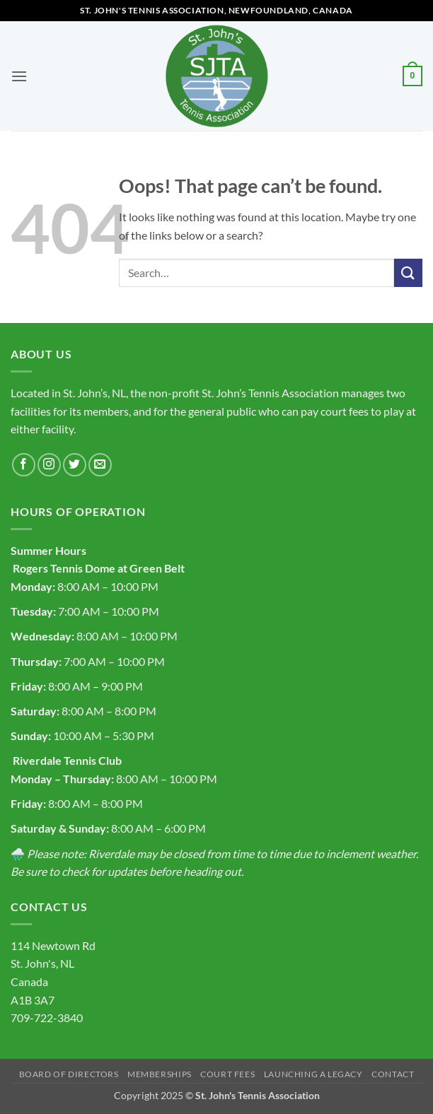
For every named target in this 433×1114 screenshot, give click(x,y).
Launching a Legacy (313, 1074)
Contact (392, 1074)
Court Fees (227, 1074)
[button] (19, 76)
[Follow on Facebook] (23, 464)
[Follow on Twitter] (74, 464)
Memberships (159, 1074)
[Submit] (408, 272)
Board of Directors (69, 1074)
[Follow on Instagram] (49, 464)
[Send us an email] (100, 464)
